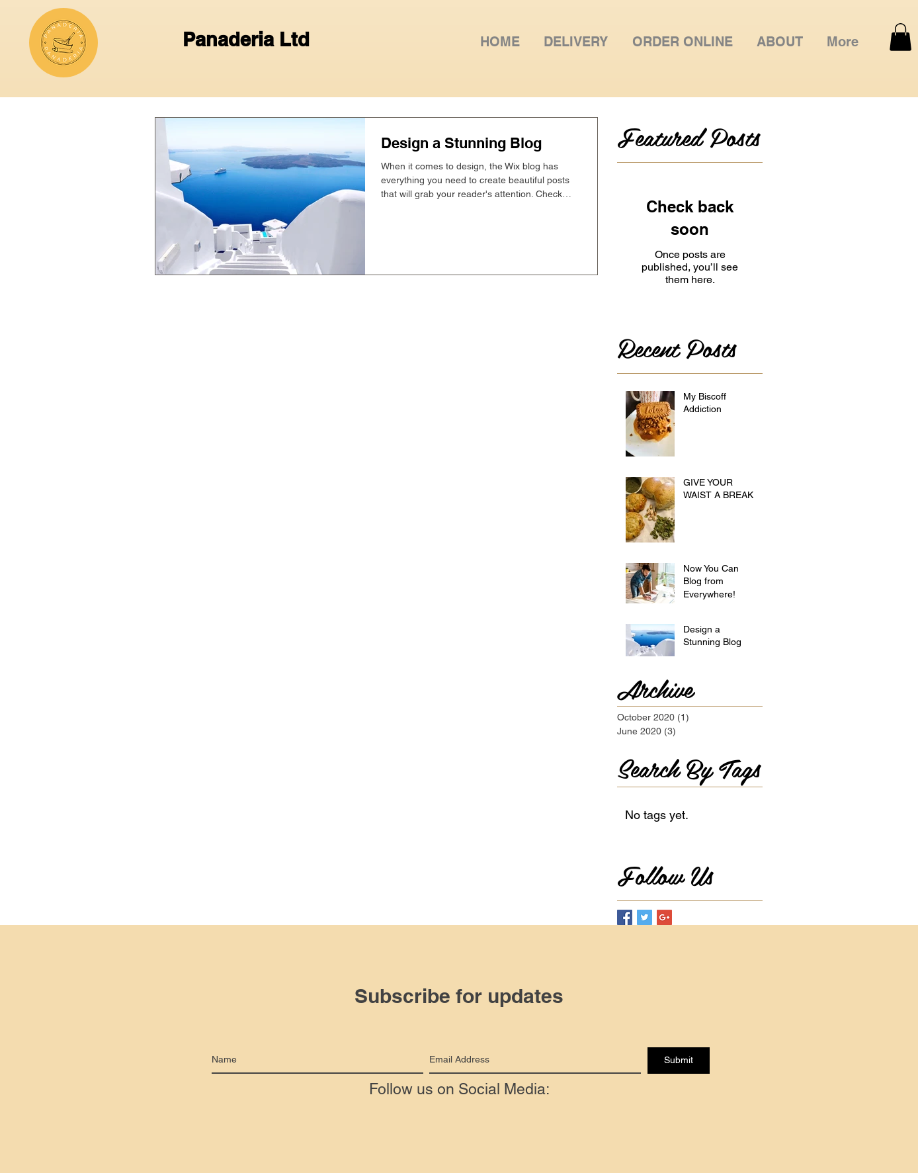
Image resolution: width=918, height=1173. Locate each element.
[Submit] (678, 1060)
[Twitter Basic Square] (644, 917)
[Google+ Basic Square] (664, 917)
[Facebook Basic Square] (624, 917)
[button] (682, 36)
